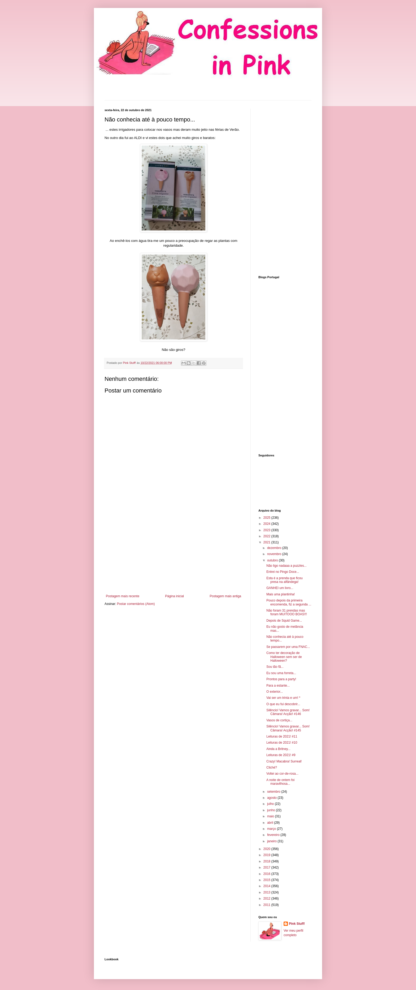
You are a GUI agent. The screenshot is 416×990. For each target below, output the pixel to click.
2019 (267, 855)
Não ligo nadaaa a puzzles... (286, 566)
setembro (274, 791)
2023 (267, 530)
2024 (267, 524)
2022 (267, 536)
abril (270, 823)
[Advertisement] (173, 550)
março (272, 829)
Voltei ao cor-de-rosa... (282, 773)
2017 (267, 867)
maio (271, 816)
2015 (267, 880)
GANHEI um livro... (279, 588)
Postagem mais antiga (225, 596)
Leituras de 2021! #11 (281, 736)
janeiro (272, 841)
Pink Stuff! (297, 924)
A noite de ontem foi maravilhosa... (280, 782)
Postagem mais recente (122, 596)
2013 (267, 892)
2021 (267, 542)
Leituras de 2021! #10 (281, 742)
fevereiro (273, 835)
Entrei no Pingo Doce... (282, 572)
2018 (267, 861)
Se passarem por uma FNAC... (288, 647)
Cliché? (271, 767)
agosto (272, 798)
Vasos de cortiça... (279, 720)
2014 (267, 886)
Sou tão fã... (275, 667)
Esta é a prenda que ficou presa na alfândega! (284, 580)
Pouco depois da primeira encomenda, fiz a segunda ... (288, 602)
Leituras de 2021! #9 (280, 755)
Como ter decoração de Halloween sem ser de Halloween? (284, 656)
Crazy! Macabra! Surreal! (284, 761)
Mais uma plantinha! (280, 594)
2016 (267, 874)
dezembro (274, 548)
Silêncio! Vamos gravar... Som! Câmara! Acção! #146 (288, 712)
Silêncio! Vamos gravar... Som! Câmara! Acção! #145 (288, 728)
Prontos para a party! (281, 679)
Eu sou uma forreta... (281, 673)
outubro (273, 560)
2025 (267, 518)
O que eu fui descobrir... (283, 704)
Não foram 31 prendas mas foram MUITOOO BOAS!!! (286, 612)
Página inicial (174, 596)
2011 (267, 905)
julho (271, 804)
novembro (274, 554)
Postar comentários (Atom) (136, 604)
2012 (267, 898)
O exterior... (274, 692)
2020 (267, 849)
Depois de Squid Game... (284, 620)
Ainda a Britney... (278, 749)
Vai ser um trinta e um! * (283, 698)
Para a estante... (278, 685)
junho (271, 810)
